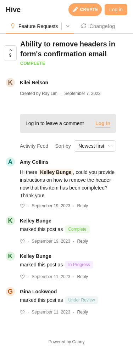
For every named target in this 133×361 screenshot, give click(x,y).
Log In (102, 123)
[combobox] (95, 146)
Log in (116, 9)
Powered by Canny (66, 341)
